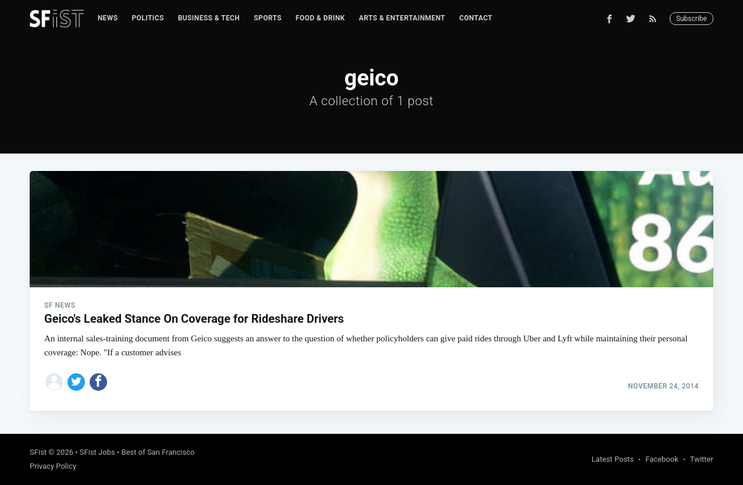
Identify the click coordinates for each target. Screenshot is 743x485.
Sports (268, 18)
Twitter (701, 459)
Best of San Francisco (158, 452)
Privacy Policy (53, 466)
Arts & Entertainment (402, 18)
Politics (147, 18)
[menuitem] (108, 18)
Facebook (661, 459)
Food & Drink (320, 18)
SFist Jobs (97, 452)
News (108, 18)
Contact (475, 18)
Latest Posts (613, 459)
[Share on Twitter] (76, 382)
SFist (38, 452)
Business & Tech (209, 18)
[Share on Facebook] (98, 382)
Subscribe (691, 19)
